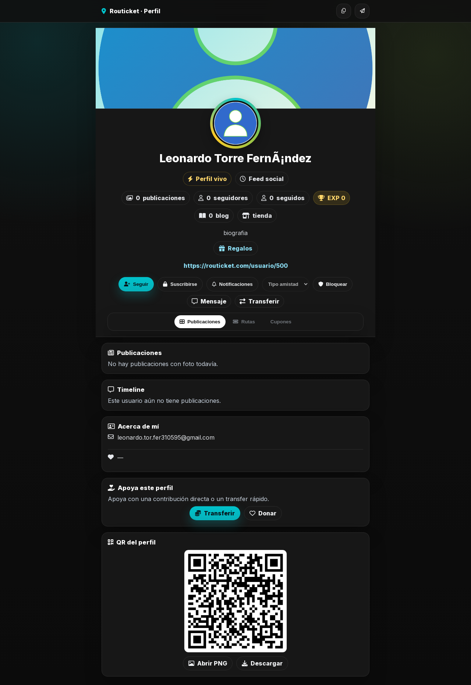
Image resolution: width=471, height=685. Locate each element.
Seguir (136, 284)
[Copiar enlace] (343, 11)
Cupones (280, 321)
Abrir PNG (207, 663)
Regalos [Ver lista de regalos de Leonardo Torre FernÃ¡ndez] (235, 248)
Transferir (259, 301)
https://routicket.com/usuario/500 (236, 265)
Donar (262, 513)
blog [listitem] (214, 215)
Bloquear (332, 284)
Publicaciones (200, 321)
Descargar (262, 663)
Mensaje (209, 301)
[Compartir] (362, 11)
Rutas (244, 321)
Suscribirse (180, 284)
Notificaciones (232, 284)
